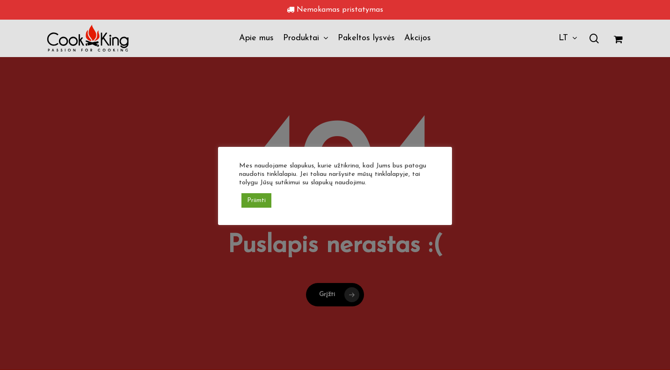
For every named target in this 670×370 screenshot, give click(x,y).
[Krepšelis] (618, 38)
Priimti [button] (256, 200)
